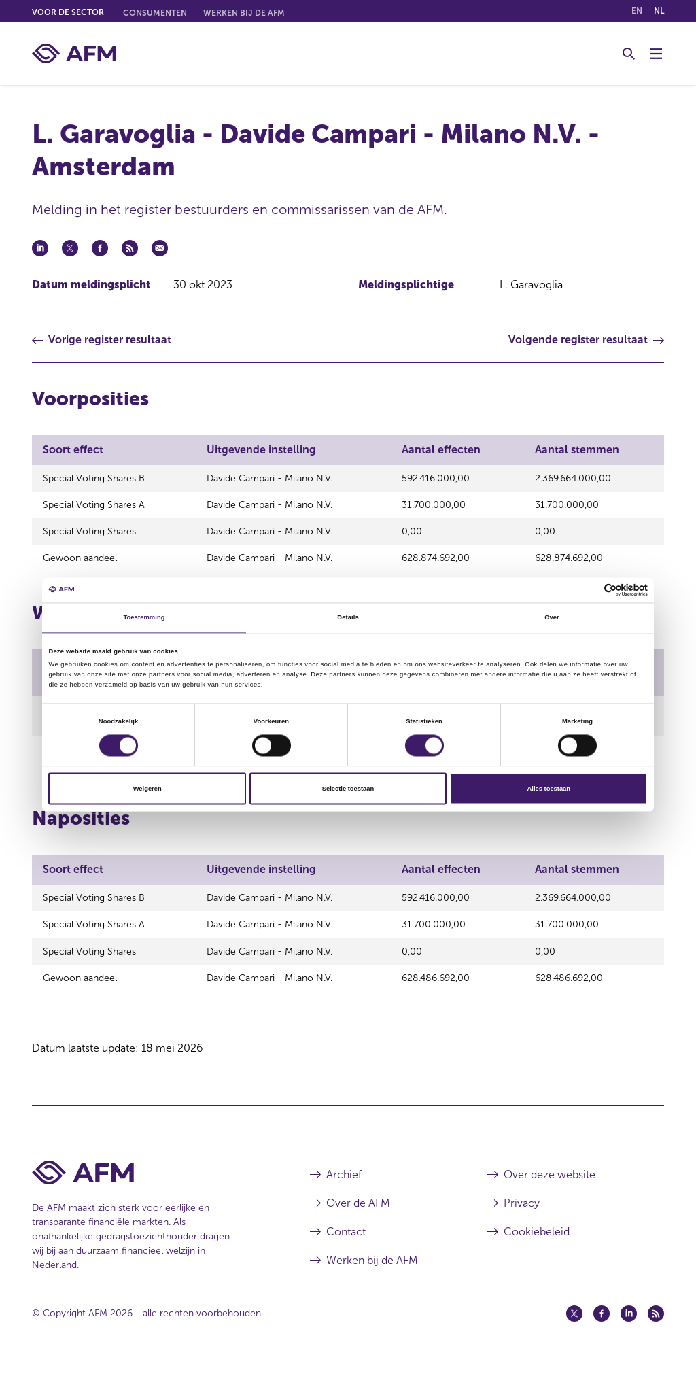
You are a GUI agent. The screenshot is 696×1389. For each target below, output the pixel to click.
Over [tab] (551, 618)
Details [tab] (347, 618)
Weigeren (147, 788)
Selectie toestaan (348, 788)
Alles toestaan (548, 788)
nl (659, 11)
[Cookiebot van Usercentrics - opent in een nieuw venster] (588, 589)
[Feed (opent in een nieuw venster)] (656, 1336)
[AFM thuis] (74, 53)
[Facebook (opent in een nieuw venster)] (601, 1336)
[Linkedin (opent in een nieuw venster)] (629, 1336)
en (636, 11)
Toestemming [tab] (143, 618)
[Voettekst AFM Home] (150, 1195)
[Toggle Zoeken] (629, 54)
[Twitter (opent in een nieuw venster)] (574, 1336)
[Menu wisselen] (656, 54)
